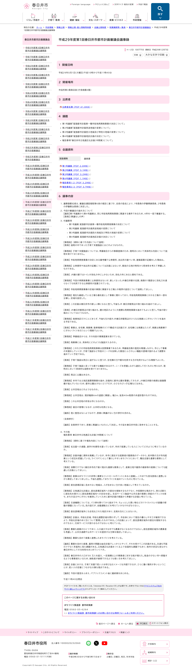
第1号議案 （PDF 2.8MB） (76, 166)
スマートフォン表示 (160, 623)
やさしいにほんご (102, 4)
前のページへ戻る (107, 624)
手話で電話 (143, 4)
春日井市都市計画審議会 (140, 27)
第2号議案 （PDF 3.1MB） (76, 170)
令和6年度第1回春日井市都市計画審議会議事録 (37, 67)
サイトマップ (33, 632)
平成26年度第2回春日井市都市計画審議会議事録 (37, 239)
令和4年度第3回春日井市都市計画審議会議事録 (37, 94)
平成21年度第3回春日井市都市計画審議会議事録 (38, 321)
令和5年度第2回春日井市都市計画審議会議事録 (37, 76)
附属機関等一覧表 (118, 27)
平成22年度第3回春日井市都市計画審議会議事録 (37, 294)
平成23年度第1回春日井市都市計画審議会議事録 (38, 285)
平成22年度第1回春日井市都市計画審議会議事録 (38, 312)
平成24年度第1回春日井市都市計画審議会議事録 (38, 267)
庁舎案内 (152, 644)
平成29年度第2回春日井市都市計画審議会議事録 (37, 194)
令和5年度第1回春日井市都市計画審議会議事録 (37, 85)
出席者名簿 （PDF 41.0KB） (77, 107)
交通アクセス (110, 632)
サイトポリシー (70, 632)
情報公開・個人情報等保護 (79, 27)
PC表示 (143, 623)
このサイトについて (51, 632)
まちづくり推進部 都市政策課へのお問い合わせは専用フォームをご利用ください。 (106, 613)
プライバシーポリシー (90, 632)
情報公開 (61, 27)
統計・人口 (152, 661)
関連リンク (125, 632)
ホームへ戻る (127, 624)
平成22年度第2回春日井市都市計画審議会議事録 (37, 303)
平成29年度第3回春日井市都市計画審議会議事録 (37, 185)
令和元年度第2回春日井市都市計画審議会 (37, 149)
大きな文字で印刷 (154, 55)
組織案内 (152, 652)
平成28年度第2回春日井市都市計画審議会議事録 (37, 230)
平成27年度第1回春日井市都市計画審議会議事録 (38, 212)
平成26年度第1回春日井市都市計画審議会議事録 (38, 249)
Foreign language (81, 4)
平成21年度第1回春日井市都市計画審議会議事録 (38, 339)
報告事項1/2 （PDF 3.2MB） (77, 183)
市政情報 (49, 27)
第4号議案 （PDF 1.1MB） (76, 179)
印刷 (136, 55)
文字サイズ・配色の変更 (124, 4)
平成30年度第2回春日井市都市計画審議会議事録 (37, 167)
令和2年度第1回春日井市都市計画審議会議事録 (37, 140)
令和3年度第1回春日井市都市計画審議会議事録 (37, 121)
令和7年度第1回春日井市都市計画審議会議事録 (37, 58)
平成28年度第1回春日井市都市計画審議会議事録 (38, 221)
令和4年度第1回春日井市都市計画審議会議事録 (37, 112)
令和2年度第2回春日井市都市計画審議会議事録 (37, 130)
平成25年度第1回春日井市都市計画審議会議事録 (38, 258)
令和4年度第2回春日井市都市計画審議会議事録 (37, 103)
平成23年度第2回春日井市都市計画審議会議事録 (37, 276)
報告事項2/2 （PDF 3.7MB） (78, 187)
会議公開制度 (100, 27)
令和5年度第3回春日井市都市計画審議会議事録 (37, 49)
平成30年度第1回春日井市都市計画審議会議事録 (38, 176)
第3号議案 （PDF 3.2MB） (76, 174)
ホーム (39, 27)
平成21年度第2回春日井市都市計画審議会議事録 (38, 330)
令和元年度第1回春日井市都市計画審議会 (37, 158)
